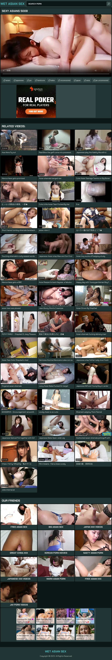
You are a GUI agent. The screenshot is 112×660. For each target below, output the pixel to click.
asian (8, 80)
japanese (20, 80)
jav (30, 80)
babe (52, 80)
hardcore (41, 80)
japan (78, 80)
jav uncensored (101, 80)
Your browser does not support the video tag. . (56, 45)
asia (88, 80)
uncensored (65, 80)
